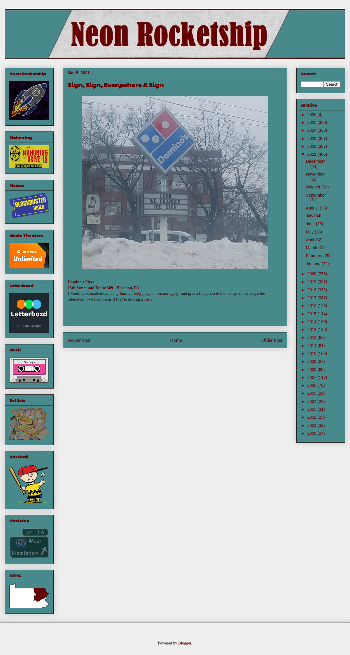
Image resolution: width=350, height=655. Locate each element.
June (311, 223)
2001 (312, 425)
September (316, 195)
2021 (312, 154)
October (314, 187)
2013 (312, 329)
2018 (312, 289)
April (310, 240)
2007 (312, 377)
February (314, 255)
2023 (312, 138)
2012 (312, 337)
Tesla (148, 299)
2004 (312, 401)
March (312, 247)
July (310, 216)
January (314, 263)
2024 (312, 130)
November (315, 174)
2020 (312, 273)
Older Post (272, 340)
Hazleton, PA (127, 288)
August (313, 208)
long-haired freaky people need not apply (144, 293)
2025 (312, 122)
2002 (312, 417)
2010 (312, 353)
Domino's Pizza (81, 282)
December (315, 161)
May (310, 232)
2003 (312, 409)
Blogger (184, 643)
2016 (312, 305)
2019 (312, 281)
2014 (312, 321)
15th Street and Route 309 (90, 288)
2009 (312, 361)
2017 (312, 297)
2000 (312, 433)
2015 (312, 313)
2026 (312, 114)
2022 (312, 146)
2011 (312, 345)
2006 (312, 385)
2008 (312, 369)
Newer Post (79, 340)
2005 (312, 393)
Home (176, 340)
